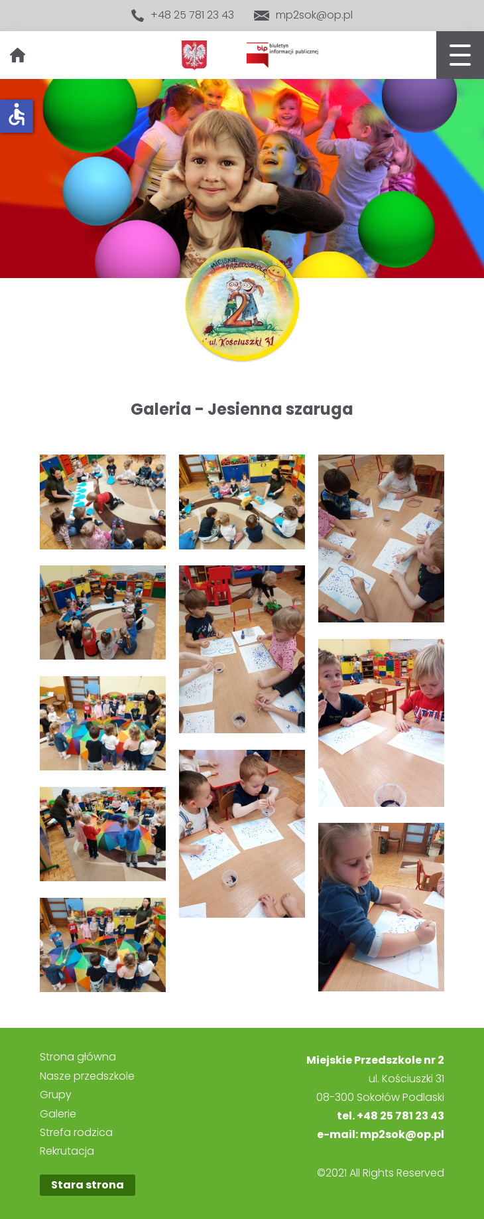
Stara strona (87, 1184)
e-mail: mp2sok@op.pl (380, 1134)
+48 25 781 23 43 (182, 15)
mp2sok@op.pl (303, 15)
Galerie (58, 1114)
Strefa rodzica (76, 1133)
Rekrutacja (67, 1151)
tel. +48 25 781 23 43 (390, 1115)
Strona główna (78, 1057)
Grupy (56, 1095)
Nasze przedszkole (87, 1076)
